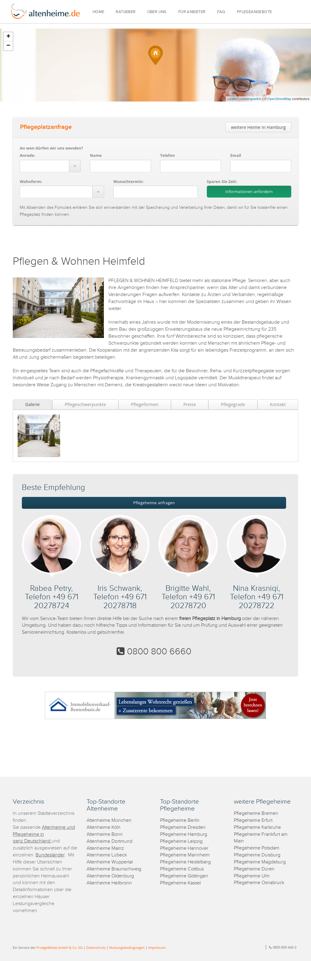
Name (96, 155)
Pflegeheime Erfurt (253, 820)
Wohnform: (31, 181)
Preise (189, 404)
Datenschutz (96, 947)
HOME (98, 12)
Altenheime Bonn (105, 834)
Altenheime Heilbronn (109, 883)
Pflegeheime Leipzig (181, 841)
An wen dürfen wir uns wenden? (51, 148)
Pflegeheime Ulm (252, 876)
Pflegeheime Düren (254, 869)
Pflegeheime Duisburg (257, 855)
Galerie (32, 404)
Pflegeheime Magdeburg (260, 862)
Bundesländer (50, 855)
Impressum (157, 947)
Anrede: (27, 155)
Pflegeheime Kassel (180, 883)
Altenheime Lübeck (107, 855)
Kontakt (278, 404)
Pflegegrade (233, 404)
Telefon (167, 155)
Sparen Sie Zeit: (222, 181)
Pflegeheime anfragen (154, 502)
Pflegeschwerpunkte (85, 404)
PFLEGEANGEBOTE (254, 12)
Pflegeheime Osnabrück (259, 883)
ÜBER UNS (157, 12)
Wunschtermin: (128, 181)
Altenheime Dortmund (109, 841)
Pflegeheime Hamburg (183, 834)
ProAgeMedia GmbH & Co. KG (59, 947)
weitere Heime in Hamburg (258, 127)
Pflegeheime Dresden (183, 827)
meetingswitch (250, 99)
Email (235, 155)
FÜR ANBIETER (192, 12)
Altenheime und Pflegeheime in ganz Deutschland (44, 834)
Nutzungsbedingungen (127, 947)
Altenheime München (109, 820)
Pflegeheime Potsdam (256, 848)
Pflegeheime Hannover (184, 848)
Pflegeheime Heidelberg (185, 862)
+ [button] (8, 36)
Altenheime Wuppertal (110, 862)
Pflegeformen (145, 404)
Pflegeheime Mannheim (185, 855)
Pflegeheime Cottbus (182, 869)
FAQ (221, 12)
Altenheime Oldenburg (110, 876)
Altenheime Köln (104, 827)
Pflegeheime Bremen (256, 813)
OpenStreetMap (279, 99)
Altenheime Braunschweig (114, 869)
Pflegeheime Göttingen (184, 876)
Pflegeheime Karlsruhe (257, 827)
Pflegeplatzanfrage (46, 127)
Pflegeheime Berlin (180, 820)
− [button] (8, 45)
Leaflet (232, 99)
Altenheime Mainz (105, 848)
